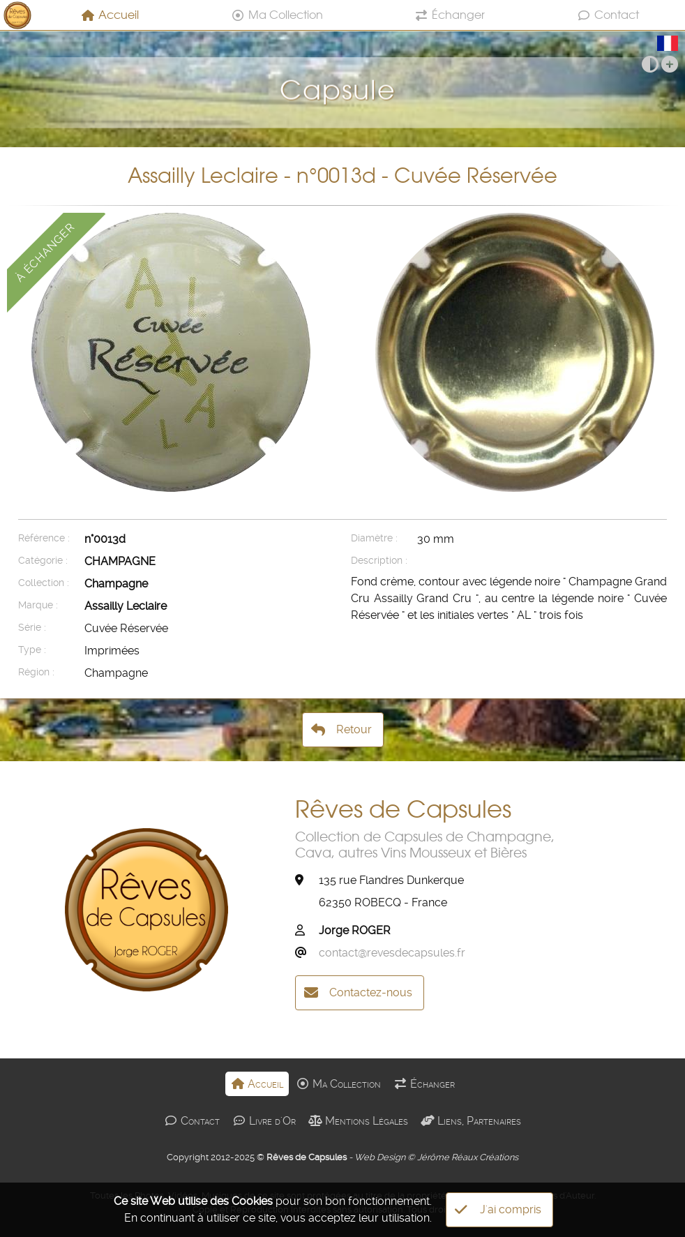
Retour (341, 730)
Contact (608, 15)
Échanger (449, 15)
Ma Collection (277, 15)
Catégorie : (43, 561)
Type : (32, 650)
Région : (36, 672)
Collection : (43, 583)
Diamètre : (374, 538)
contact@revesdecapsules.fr (392, 952)
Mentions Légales (358, 1120)
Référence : (44, 538)
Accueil (110, 15)
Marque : (38, 605)
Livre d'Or (264, 1120)
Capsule (342, 79)
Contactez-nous (358, 993)
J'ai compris (498, 1210)
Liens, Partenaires (471, 1120)
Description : (379, 561)
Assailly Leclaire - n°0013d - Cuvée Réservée (342, 175)
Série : (32, 628)
